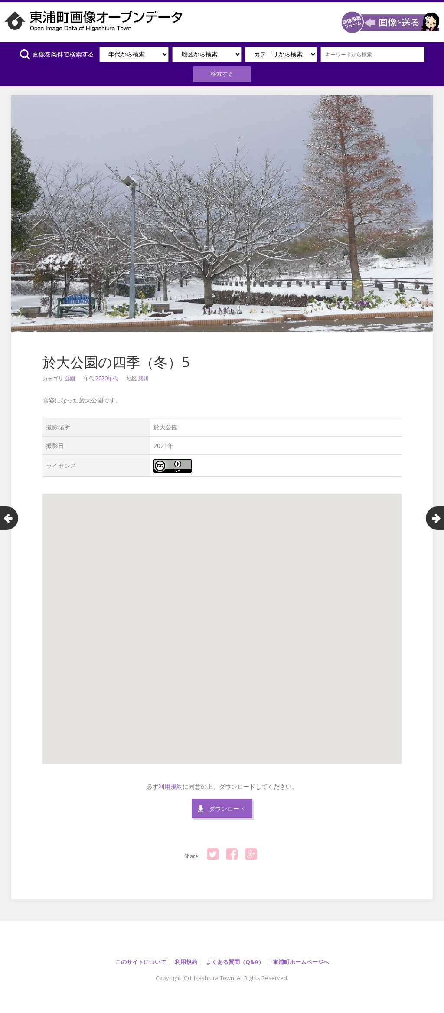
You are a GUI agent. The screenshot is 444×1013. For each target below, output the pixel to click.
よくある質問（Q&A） (235, 960)
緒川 (143, 377)
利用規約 (170, 785)
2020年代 (106, 377)
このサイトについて (140, 960)
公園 (70, 377)
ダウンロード (227, 807)
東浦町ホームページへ (301, 960)
